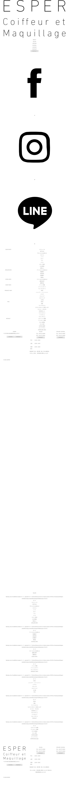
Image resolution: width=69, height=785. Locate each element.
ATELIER (34, 43)
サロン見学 (42, 324)
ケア (42, 260)
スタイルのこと (42, 312)
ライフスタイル (42, 305)
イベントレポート (42, 286)
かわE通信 (42, 266)
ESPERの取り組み (42, 329)
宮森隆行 (42, 271)
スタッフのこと (42, 316)
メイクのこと (42, 314)
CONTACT (34, 49)
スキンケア (42, 296)
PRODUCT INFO (8, 290)
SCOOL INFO (8, 279)
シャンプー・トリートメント (42, 292)
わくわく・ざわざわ (42, 309)
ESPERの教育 (42, 326)
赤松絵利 (42, 273)
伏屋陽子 (42, 275)
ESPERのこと (42, 311)
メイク (42, 262)
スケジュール (42, 249)
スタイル (42, 255)
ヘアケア (42, 294)
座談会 (42, 277)
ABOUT (34, 39)
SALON (34, 41)
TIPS (8, 301)
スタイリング (42, 297)
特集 (42, 303)
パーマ (42, 256)
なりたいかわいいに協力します (42, 307)
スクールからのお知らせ (42, 279)
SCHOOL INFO (34, 646)
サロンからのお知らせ (42, 253)
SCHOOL (35, 45)
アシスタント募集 (42, 320)
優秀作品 (42, 283)
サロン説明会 (42, 322)
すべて (34, 605)
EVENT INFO (8, 284)
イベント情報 (42, 284)
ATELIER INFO (8, 270)
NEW (42, 290)
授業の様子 (42, 281)
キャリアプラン (42, 327)
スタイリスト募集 (42, 318)
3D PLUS (42, 251)
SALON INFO (8, 249)
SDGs (42, 301)
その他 (42, 299)
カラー (42, 258)
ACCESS (34, 47)
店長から (42, 268)
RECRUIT (34, 51)
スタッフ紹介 (42, 264)
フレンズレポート (42, 288)
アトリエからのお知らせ (42, 270)
